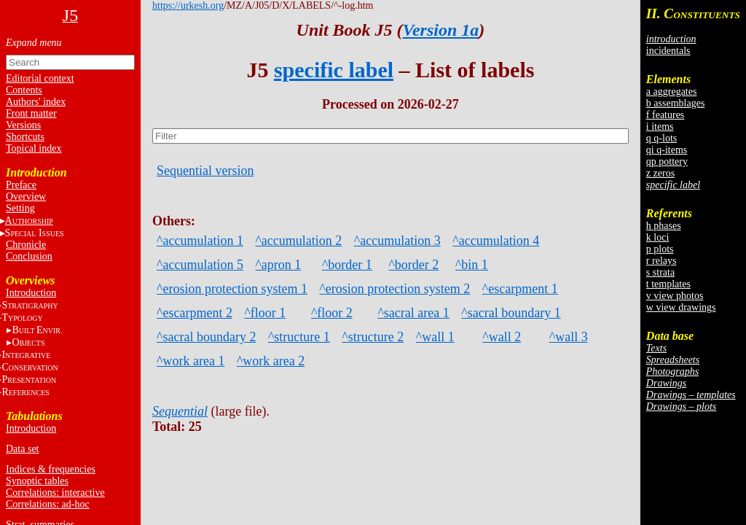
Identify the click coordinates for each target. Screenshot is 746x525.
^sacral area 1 (413, 313)
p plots (660, 249)
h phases (663, 225)
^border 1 (347, 264)
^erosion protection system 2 (394, 288)
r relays (661, 260)
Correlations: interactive (55, 492)
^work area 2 (271, 361)
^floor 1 (265, 313)
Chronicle (26, 244)
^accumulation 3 (397, 240)
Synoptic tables (37, 480)
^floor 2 (332, 313)
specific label (333, 70)
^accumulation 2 (298, 240)
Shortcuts (25, 136)
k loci (658, 237)
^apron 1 (278, 264)
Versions (23, 125)
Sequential (180, 411)
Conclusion (29, 256)
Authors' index (36, 101)
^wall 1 (435, 337)
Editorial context (40, 78)
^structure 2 (373, 337)
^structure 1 (299, 337)
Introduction (31, 292)
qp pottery (667, 161)
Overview (26, 196)
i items (660, 126)
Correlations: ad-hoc (48, 504)
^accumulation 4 (495, 240)
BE (37, 329)
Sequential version (205, 170)
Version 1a (441, 29)
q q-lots (661, 138)
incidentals (668, 50)
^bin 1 (471, 264)
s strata (660, 272)
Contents (24, 90)
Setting (20, 208)
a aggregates (671, 91)
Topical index (33, 148)
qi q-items (666, 149)
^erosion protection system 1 (232, 288)
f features (665, 114)
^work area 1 (190, 361)
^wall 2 (501, 337)
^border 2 (413, 264)
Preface (21, 184)
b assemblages (675, 103)
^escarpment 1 (520, 288)
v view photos (675, 295)
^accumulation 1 (200, 240)
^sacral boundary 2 (206, 337)
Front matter (31, 113)
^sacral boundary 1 (510, 313)
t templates (668, 284)
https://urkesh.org (188, 5)
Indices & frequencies (50, 469)
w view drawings (681, 307)
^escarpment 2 (194, 313)
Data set (22, 448)
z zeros (660, 173)
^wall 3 (568, 337)
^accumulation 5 (200, 264)
